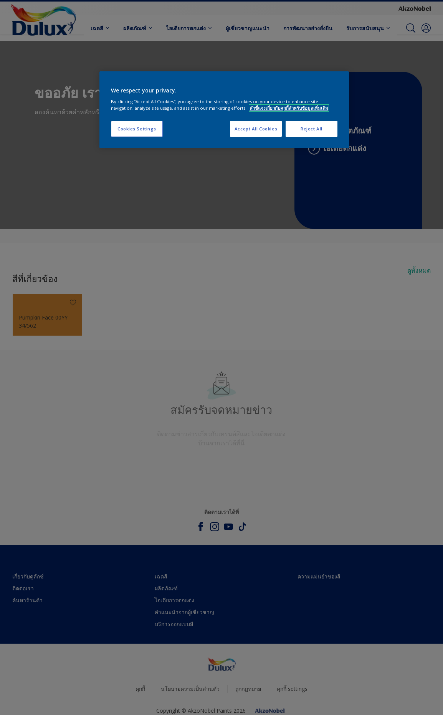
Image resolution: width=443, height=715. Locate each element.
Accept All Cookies (256, 129)
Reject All (311, 129)
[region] (224, 109)
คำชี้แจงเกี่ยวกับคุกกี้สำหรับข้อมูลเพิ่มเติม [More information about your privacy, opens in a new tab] (289, 108)
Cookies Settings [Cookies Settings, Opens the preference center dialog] (136, 129)
